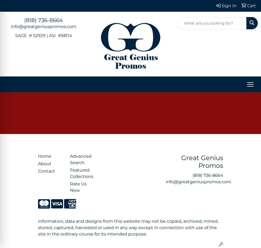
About (44, 163)
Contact (46, 171)
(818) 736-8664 (43, 20)
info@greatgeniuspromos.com (43, 26)
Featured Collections (81, 173)
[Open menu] (250, 84)
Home (44, 156)
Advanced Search (81, 159)
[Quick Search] (212, 23)
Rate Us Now (78, 187)
